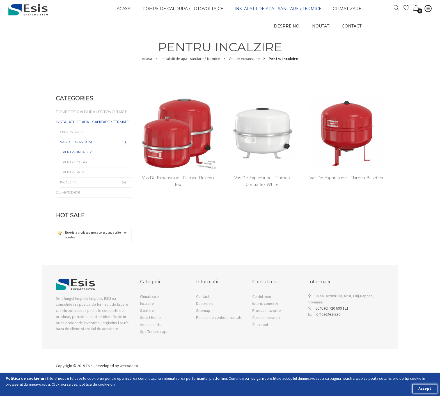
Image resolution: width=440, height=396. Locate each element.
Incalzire (147, 303)
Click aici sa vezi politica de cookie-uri (83, 384)
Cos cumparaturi (266, 317)
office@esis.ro (328, 314)
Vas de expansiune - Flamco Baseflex (346, 177)
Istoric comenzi (265, 303)
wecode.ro (129, 365)
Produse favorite (266, 310)
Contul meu (261, 296)
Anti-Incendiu (151, 324)
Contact (351, 26)
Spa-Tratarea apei (154, 331)
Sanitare (147, 310)
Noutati (321, 26)
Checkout (260, 324)
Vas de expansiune (244, 58)
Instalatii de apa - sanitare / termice (190, 58)
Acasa (147, 58)
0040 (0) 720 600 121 (332, 308)
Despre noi (287, 26)
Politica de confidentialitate (219, 317)
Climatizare (149, 296)
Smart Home (150, 317)
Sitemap (203, 310)
